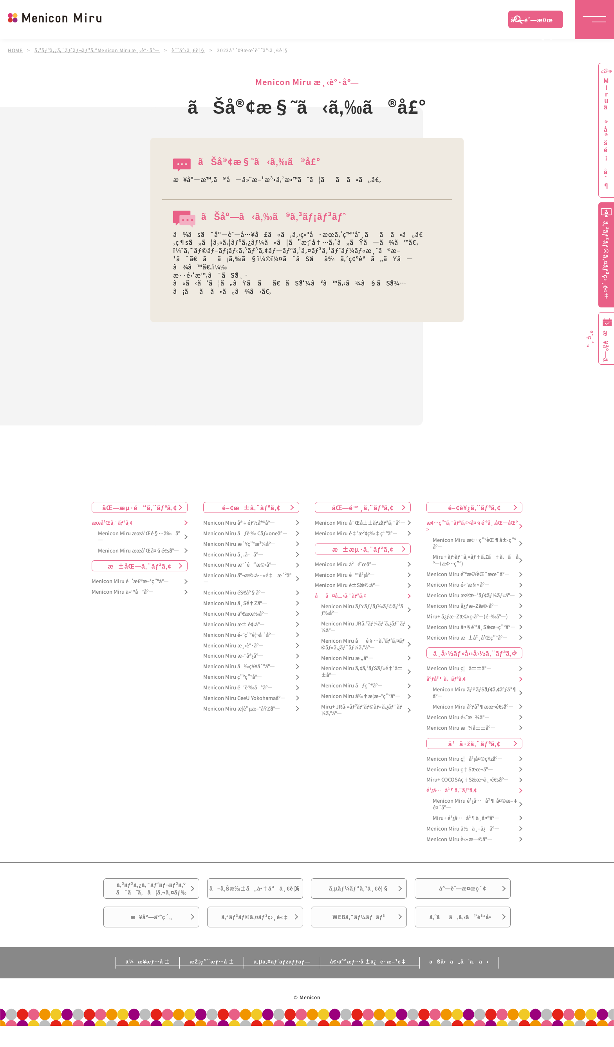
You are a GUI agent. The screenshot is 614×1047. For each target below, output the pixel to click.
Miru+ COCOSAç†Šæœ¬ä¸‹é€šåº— (467, 779)
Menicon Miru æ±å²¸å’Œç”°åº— (466, 637)
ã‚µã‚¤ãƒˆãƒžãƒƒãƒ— (281, 982)
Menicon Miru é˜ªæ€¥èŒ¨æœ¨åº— (467, 574)
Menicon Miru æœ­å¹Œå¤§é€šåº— (138, 550)
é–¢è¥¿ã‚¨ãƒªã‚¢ (474, 507)
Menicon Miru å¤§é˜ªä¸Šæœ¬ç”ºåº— (470, 626)
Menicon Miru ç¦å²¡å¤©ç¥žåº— (464, 758)
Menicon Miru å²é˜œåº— (345, 564)
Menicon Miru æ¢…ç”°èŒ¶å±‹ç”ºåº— (474, 543)
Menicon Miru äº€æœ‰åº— (236, 613)
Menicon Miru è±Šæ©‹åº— (347, 585)
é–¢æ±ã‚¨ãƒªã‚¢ (251, 507)
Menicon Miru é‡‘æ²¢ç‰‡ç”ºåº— (356, 533)
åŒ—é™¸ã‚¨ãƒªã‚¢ (363, 507)
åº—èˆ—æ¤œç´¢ (532, 21)
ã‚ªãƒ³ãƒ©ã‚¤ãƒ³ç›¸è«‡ (255, 935)
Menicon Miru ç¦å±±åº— (458, 668)
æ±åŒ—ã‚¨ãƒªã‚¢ (140, 566)
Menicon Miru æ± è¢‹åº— (234, 624)
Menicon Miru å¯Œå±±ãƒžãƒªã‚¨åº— (360, 522)
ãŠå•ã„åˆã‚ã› (480, 982)
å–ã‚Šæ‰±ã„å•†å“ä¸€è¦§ (255, 896)
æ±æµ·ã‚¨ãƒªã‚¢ (363, 548)
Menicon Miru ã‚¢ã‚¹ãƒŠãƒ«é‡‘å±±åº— (362, 671)
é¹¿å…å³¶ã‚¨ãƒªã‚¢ (451, 790)
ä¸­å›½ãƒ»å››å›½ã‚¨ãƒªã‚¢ (474, 653)
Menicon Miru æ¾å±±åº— (460, 727)
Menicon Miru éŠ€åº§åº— (234, 592)
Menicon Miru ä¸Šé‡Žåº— (235, 603)
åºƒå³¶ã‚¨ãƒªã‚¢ (446, 679)
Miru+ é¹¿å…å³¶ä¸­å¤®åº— (466, 817)
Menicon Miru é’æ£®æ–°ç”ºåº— (130, 581)
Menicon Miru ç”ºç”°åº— (232, 677)
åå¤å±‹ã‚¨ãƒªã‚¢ (340, 596)
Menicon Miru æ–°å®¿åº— (233, 656)
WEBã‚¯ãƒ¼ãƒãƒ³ (359, 935)
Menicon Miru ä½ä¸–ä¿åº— (462, 828)
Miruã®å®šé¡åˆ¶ (606, 133)
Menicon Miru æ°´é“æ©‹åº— (239, 565)
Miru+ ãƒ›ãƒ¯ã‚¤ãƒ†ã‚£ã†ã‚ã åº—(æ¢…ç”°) (475, 560)
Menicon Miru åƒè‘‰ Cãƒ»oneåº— (245, 533)
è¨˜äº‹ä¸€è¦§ (190, 50)
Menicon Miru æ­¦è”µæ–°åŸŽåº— (241, 708)
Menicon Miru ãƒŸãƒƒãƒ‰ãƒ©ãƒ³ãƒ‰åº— (362, 609)
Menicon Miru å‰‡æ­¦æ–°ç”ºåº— (360, 696)
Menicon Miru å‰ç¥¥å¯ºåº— (239, 666)
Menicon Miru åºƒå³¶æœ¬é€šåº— (473, 706)
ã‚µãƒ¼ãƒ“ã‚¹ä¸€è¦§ (358, 891)
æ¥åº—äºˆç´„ (151, 935)
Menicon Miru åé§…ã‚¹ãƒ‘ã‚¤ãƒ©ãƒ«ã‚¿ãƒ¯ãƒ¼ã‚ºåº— (363, 644)
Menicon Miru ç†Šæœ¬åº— (459, 769)
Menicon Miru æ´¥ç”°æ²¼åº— (239, 543)
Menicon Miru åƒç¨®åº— (352, 685)
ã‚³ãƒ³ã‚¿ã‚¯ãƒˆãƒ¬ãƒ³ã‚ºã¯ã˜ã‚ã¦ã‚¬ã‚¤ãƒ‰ (151, 891)
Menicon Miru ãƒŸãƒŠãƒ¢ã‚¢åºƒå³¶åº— (475, 693)
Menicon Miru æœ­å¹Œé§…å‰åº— (139, 536)
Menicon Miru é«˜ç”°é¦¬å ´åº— (239, 634)
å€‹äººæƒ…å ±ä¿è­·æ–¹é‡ (379, 982)
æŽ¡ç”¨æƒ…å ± (200, 982)
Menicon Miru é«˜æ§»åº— (457, 584)
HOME (15, 50)
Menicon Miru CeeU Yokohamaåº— (244, 697)
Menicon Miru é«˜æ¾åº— (457, 717)
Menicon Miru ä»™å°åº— (123, 592)
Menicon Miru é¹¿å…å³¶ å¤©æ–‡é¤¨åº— (475, 804)
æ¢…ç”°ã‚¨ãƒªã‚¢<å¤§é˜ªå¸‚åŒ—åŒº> (472, 526)
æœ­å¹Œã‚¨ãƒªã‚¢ (112, 522)
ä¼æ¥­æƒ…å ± (125, 982)
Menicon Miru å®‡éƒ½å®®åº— (239, 522)
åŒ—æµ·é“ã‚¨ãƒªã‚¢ (140, 507)
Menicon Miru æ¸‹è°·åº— (233, 645)
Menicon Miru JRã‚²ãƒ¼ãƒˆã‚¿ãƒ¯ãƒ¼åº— (363, 626)
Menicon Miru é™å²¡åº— (345, 574)
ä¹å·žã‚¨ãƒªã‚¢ (474, 743)
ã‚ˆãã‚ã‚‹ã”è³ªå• (462, 935)
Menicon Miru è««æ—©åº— (459, 839)
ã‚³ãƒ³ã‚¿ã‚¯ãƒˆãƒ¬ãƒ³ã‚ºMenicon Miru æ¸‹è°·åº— (97, 50)
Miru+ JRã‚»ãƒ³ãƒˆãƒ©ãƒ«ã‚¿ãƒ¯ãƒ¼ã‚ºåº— (361, 709)
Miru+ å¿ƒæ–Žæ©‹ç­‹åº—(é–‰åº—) (467, 616)
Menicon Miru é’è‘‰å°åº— (238, 687)
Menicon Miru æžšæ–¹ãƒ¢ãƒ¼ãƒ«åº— (470, 595)
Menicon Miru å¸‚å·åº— (233, 554)
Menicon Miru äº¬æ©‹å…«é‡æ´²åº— (247, 578)
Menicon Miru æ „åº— (347, 657)
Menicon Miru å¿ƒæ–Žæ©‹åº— (462, 605)
